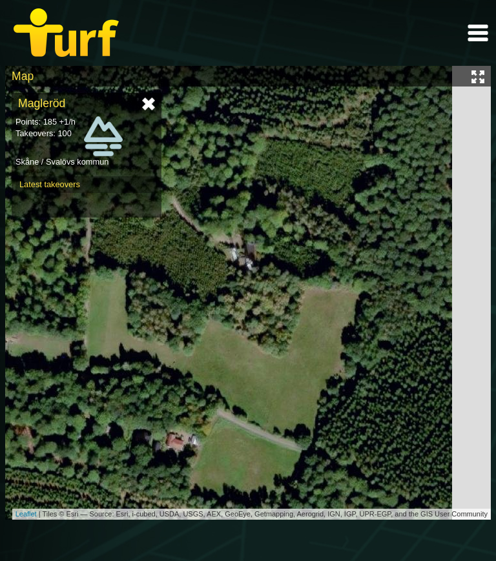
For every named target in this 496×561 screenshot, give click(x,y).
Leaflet (26, 514)
